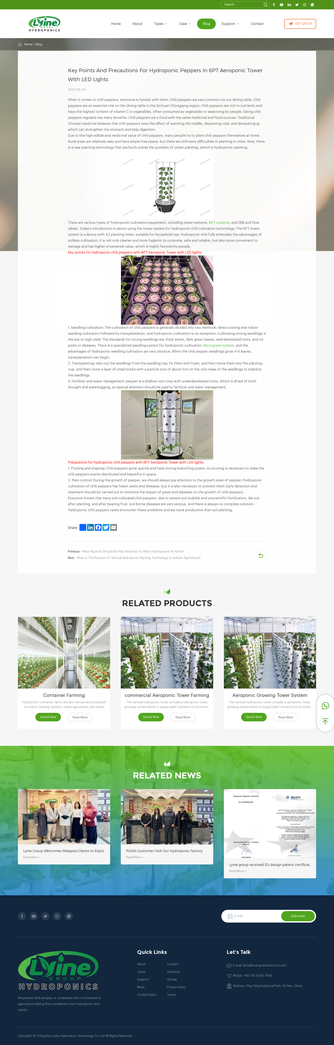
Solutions (173, 971)
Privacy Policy (176, 987)
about (137, 24)
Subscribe (298, 916)
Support (230, 24)
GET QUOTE (300, 24)
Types (141, 971)
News (141, 987)
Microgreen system (218, 345)
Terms (171, 994)
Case (185, 24)
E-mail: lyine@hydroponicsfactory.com (259, 965)
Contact (257, 24)
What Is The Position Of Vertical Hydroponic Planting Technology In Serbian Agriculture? (134, 558)
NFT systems (219, 222)
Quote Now (48, 717)
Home (116, 24)
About (141, 964)
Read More (80, 717)
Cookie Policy (146, 994)
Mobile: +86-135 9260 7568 (252, 975)
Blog (206, 24)
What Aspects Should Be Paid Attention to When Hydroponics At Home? (126, 551)
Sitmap (172, 979)
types (161, 24)
